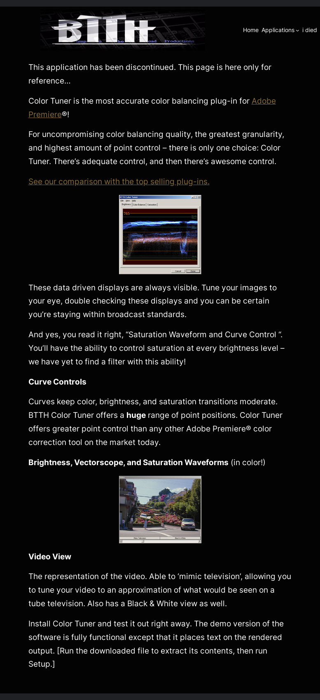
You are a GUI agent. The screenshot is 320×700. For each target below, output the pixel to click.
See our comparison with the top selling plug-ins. (119, 181)
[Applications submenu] (297, 30)
